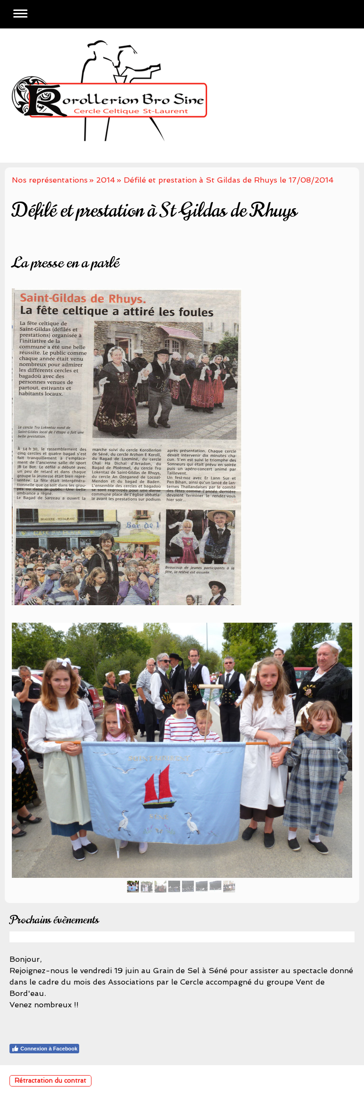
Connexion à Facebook (44, 1048)
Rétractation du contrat (50, 1080)
